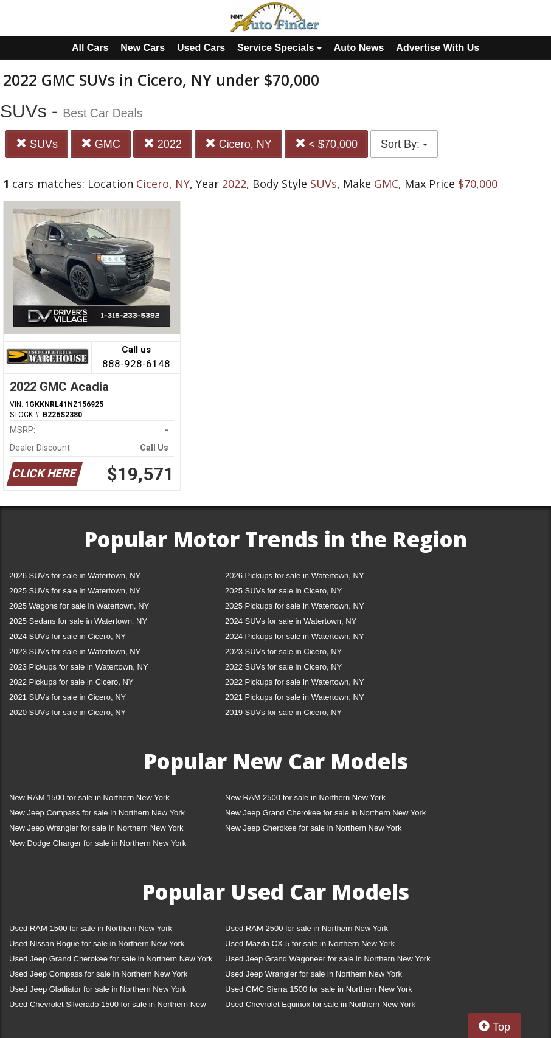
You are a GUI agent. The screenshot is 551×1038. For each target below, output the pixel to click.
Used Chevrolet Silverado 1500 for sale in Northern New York (107, 1007)
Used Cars (201, 48)
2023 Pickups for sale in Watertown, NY (78, 666)
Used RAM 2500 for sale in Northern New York (306, 928)
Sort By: (404, 144)
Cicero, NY (238, 143)
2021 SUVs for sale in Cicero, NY (67, 697)
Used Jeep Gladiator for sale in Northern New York (97, 989)
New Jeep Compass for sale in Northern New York (97, 812)
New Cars (142, 48)
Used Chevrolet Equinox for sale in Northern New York (320, 1004)
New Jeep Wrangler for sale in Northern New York (96, 827)
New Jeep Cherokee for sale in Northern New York (313, 827)
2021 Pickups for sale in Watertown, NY (294, 697)
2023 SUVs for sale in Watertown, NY (74, 651)
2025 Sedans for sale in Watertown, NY (78, 621)
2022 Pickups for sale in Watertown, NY (294, 682)
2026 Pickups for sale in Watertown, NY (294, 575)
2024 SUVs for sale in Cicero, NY (67, 636)
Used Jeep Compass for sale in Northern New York (98, 973)
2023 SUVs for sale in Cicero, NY (283, 651)
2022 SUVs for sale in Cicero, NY (283, 666)
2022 (163, 143)
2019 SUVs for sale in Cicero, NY (283, 712)
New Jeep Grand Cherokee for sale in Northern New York (325, 812)
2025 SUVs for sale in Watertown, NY (74, 590)
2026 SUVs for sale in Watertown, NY (74, 575)
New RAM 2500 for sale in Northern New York (305, 797)
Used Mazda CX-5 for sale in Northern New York (310, 943)
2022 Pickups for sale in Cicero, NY (71, 682)
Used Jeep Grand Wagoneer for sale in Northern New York (328, 958)
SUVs (37, 143)
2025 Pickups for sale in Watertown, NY (294, 606)
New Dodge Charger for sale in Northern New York (97, 843)
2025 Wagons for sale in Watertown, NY (79, 606)
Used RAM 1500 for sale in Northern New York (90, 928)
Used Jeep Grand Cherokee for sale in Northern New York (111, 958)
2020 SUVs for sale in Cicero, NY (67, 712)
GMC (100, 143)
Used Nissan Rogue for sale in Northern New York (96, 943)
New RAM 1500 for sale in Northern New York (89, 797)
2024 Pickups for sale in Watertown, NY (294, 636)
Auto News (359, 48)
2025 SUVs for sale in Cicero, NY (283, 590)
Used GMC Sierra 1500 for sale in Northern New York (318, 989)
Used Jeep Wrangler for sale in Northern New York (313, 973)
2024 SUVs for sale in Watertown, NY (290, 621)
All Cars (90, 48)
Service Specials (279, 48)
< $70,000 (326, 143)
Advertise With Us (437, 48)
